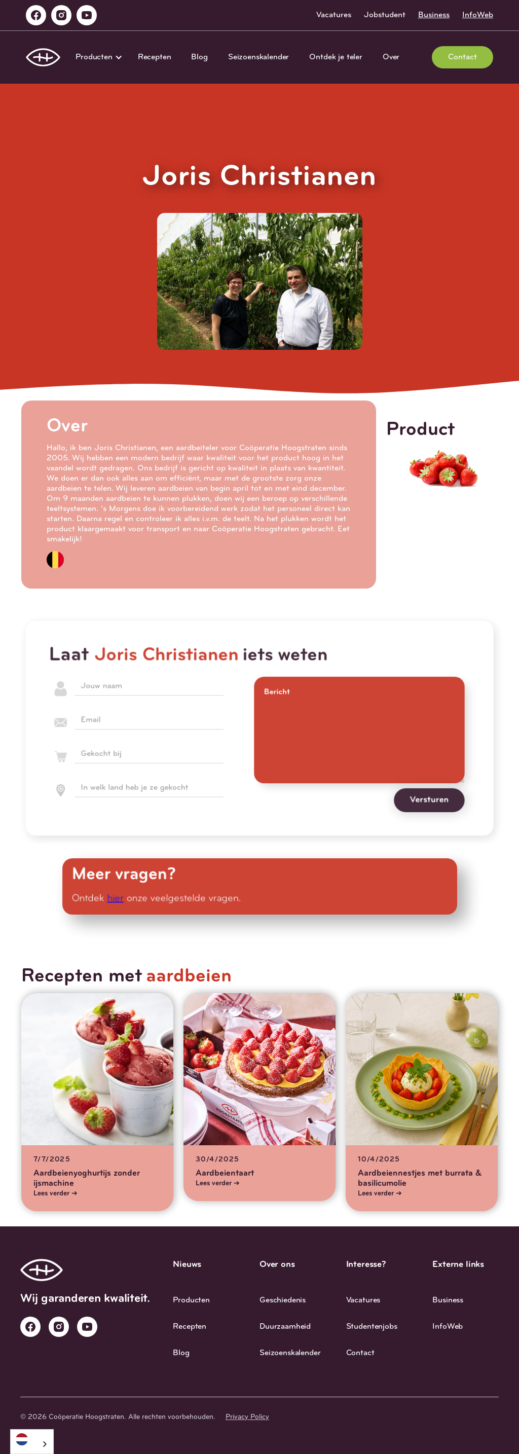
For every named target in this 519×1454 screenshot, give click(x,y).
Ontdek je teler (335, 57)
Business (434, 15)
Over (391, 57)
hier (119, 898)
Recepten (154, 57)
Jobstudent (384, 15)
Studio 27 (483, 1417)
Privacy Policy (247, 1417)
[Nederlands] (32, 1439)
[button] (96, 57)
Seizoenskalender (258, 57)
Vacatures (333, 15)
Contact (462, 57)
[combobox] (32, 1441)
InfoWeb (477, 15)
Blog (199, 57)
